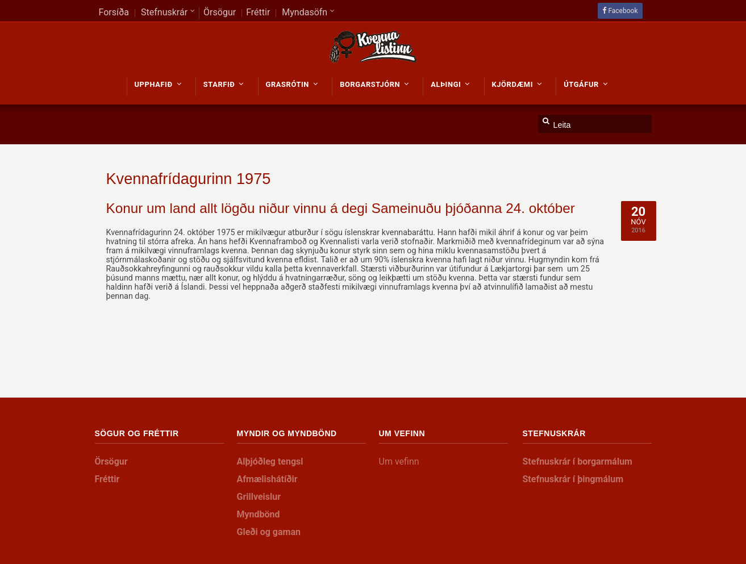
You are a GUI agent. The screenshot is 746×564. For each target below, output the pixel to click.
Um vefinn (399, 461)
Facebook (622, 11)
